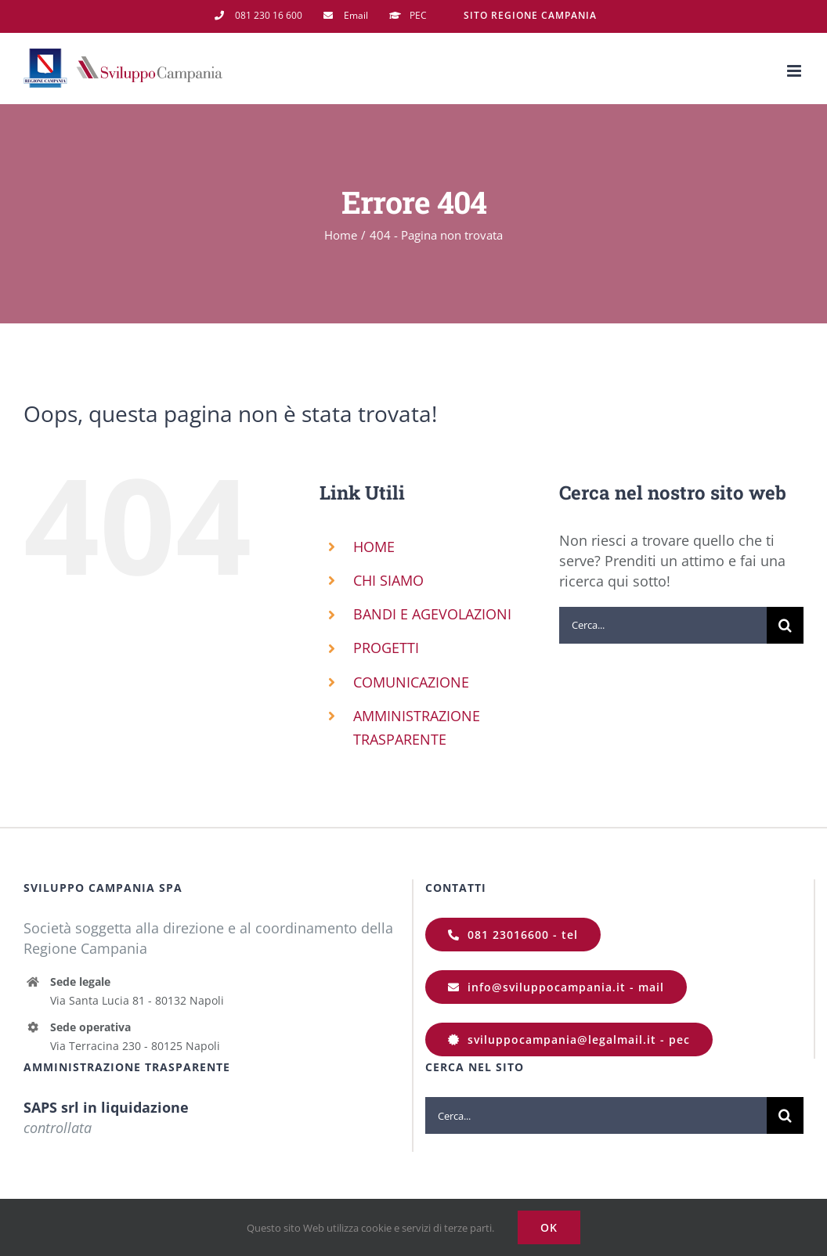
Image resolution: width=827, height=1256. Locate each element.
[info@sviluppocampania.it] (556, 987)
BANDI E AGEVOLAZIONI (432, 614)
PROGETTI (386, 647)
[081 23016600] (513, 934)
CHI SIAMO (388, 580)
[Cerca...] (663, 625)
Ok (549, 1227)
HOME (374, 546)
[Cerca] (785, 625)
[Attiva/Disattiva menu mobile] (795, 71)
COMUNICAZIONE (411, 682)
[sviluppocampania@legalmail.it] (569, 1039)
